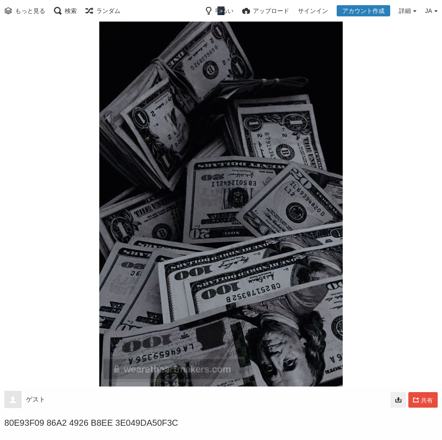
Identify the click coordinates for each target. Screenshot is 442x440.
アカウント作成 (363, 10)
